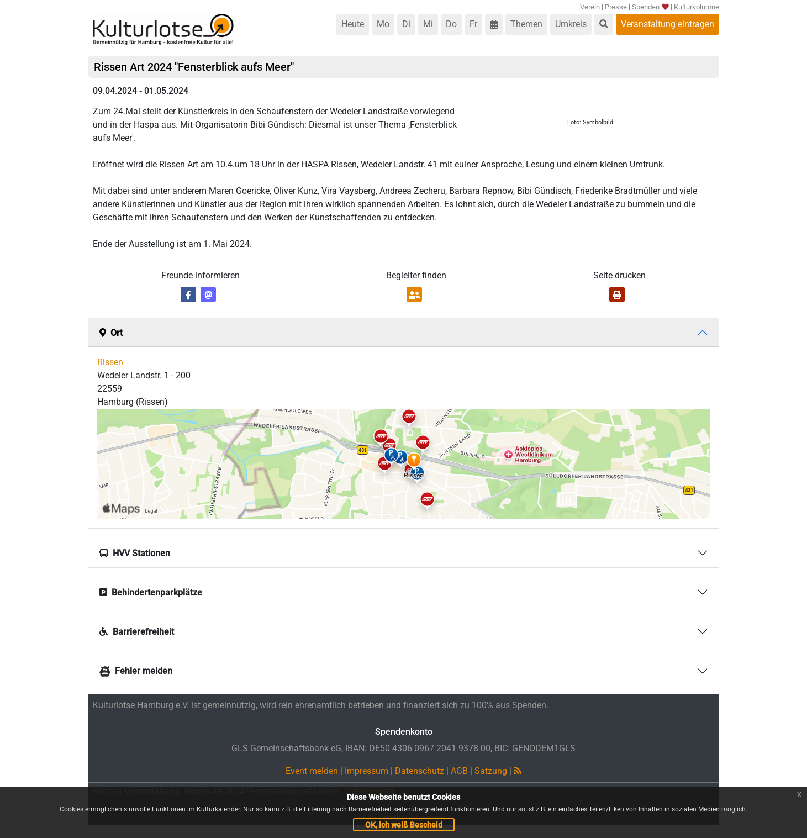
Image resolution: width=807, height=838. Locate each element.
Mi (428, 24)
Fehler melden (135, 671)
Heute (352, 24)
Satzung (490, 771)
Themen (526, 24)
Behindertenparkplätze (150, 592)
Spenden (650, 7)
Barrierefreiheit (136, 631)
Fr (473, 24)
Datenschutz (419, 771)
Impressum (366, 771)
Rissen (110, 362)
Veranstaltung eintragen (667, 24)
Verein (590, 7)
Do (451, 24)
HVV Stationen (134, 553)
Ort (111, 333)
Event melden (312, 771)
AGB (459, 771)
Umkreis (571, 24)
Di (406, 24)
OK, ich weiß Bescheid (403, 824)
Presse (616, 7)
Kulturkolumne (696, 7)
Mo (383, 24)
